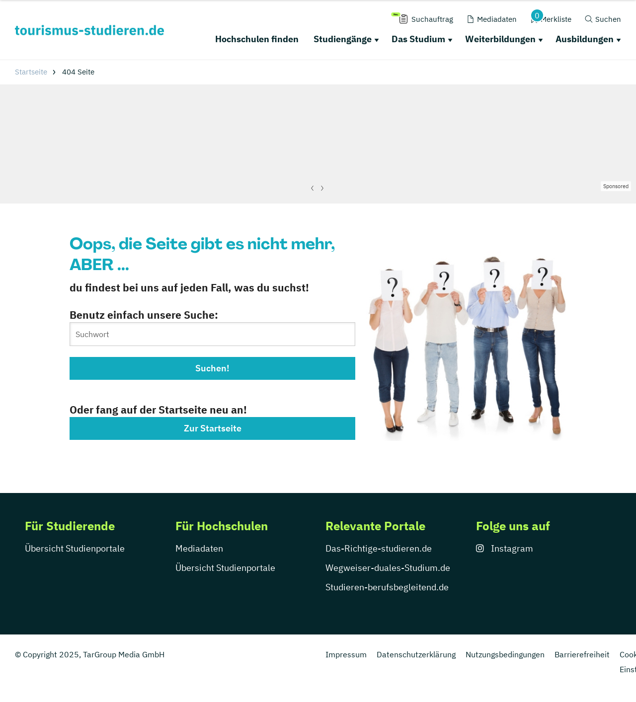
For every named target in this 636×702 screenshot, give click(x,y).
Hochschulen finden (257, 39)
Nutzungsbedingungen (505, 654)
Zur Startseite (212, 428)
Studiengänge (343, 39)
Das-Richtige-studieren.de (378, 548)
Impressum (346, 654)
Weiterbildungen (500, 39)
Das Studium (418, 39)
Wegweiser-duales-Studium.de (387, 567)
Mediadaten (199, 548)
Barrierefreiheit (582, 654)
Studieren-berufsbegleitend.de (387, 587)
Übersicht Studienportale (75, 548)
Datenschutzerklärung (416, 654)
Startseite (31, 71)
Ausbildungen (585, 39)
